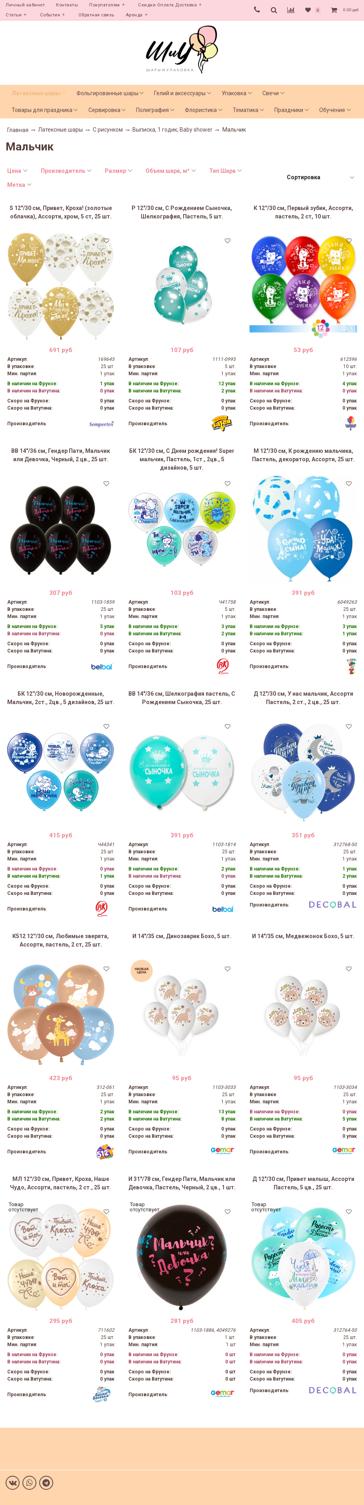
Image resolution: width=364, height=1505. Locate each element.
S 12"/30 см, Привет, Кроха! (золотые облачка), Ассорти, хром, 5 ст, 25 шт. (61, 212)
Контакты (67, 5)
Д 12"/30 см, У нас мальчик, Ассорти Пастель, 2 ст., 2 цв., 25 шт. (303, 697)
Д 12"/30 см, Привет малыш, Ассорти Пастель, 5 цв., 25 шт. (303, 1183)
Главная (17, 130)
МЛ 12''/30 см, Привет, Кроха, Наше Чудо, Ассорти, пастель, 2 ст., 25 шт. (60, 1183)
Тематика (245, 110)
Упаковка (234, 93)
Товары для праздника (42, 110)
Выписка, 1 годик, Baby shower (172, 129)
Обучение (332, 110)
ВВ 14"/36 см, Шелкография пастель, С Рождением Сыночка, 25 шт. (181, 697)
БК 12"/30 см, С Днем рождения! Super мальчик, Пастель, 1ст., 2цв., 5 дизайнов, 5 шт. (181, 459)
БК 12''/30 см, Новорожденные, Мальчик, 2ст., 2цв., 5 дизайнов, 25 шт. (60, 697)
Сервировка (104, 110)
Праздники (288, 110)
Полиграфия (152, 110)
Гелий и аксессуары (180, 93)
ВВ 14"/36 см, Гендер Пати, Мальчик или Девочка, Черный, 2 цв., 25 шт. (60, 455)
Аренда (134, 15)
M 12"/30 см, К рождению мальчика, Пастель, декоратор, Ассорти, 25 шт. (303, 455)
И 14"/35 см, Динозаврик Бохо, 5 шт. (181, 936)
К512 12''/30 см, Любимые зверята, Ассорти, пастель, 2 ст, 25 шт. (60, 940)
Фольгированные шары (107, 93)
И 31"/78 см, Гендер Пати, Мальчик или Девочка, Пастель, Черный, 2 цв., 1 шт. (182, 1183)
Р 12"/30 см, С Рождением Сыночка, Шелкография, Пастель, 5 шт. (182, 212)
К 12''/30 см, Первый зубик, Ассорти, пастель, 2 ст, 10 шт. (303, 212)
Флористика (201, 110)
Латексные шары (36, 93)
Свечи (270, 93)
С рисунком (108, 129)
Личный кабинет (25, 5)
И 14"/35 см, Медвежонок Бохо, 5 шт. (303, 936)
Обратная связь (96, 15)
